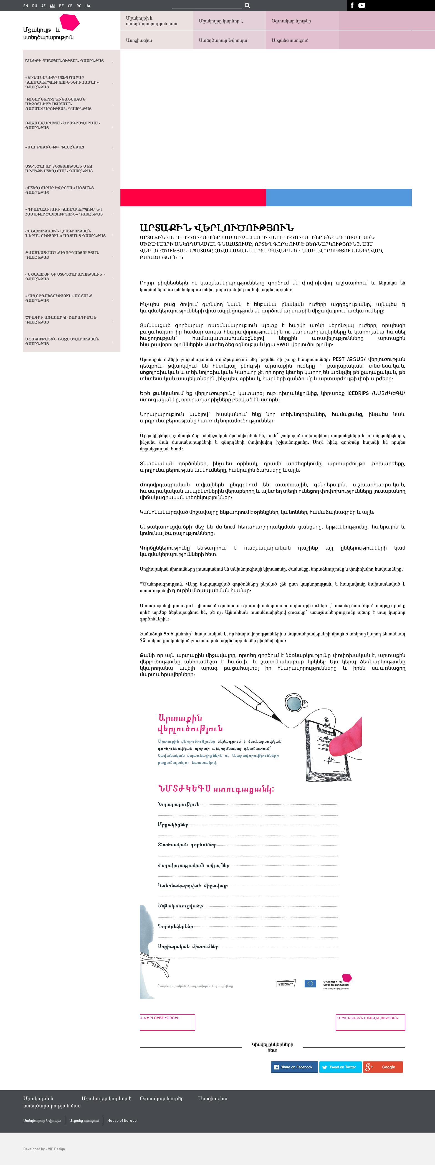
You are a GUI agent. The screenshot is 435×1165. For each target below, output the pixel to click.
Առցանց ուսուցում (290, 40)
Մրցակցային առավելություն (367, 1017)
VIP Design (56, 1148)
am (52, 6)
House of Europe (122, 1120)
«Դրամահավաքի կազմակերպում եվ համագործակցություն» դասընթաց (64, 211)
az (43, 6)
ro (79, 6)
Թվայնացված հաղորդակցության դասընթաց (62, 255)
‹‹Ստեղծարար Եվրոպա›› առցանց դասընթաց (59, 190)
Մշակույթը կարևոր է (221, 20)
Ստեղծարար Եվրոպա (223, 40)
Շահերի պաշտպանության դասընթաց (64, 60)
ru (34, 6)
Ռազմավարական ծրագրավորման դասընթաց (62, 125)
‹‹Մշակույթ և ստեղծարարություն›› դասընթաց (65, 276)
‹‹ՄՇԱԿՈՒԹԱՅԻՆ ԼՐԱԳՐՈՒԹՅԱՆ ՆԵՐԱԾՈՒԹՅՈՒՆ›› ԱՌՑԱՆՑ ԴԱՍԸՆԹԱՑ (65, 233)
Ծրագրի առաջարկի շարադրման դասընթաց (60, 319)
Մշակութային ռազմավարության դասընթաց (62, 341)
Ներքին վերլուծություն (167, 1017)
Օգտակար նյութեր (291, 20)
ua (87, 6)
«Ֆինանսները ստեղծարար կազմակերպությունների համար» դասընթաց (62, 82)
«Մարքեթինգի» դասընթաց (54, 147)
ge (70, 6)
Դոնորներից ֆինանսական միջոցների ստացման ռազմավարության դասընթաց (58, 104)
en (25, 6)
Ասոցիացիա (139, 40)
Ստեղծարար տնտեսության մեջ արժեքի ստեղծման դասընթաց (59, 168)
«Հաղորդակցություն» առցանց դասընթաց (58, 298)
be (61, 6)
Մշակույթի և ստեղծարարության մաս (151, 20)
